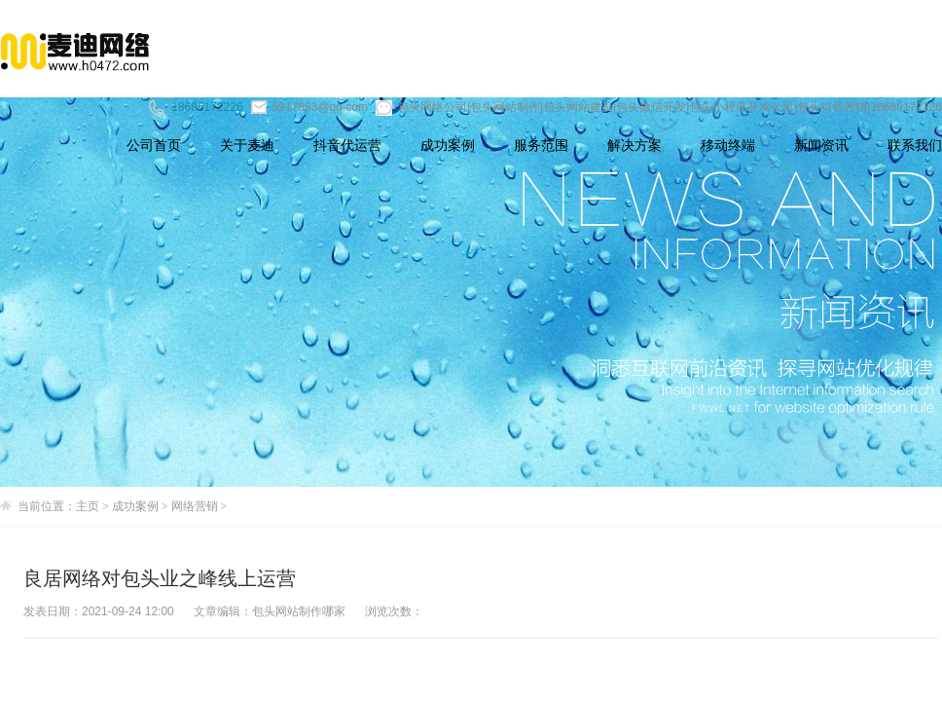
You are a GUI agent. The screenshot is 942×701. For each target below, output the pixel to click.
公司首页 (154, 145)
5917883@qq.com (309, 107)
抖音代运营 (347, 145)
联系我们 (915, 145)
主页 (87, 506)
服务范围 (541, 145)
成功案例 (447, 145)
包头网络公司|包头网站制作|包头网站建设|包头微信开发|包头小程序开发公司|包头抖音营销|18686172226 (659, 107)
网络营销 (194, 506)
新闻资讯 (821, 145)
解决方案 (634, 145)
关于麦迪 (247, 145)
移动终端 (728, 145)
